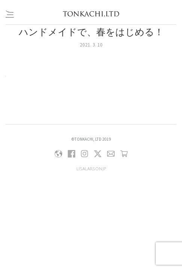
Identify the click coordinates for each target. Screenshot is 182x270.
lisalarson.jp (91, 168)
